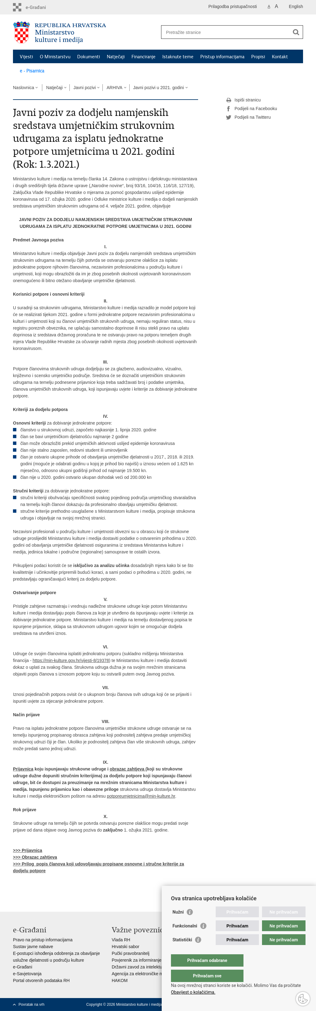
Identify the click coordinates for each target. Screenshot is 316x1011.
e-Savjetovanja (27, 973)
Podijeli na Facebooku (251, 109)
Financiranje (143, 57)
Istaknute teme (177, 57)
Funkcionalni (185, 938)
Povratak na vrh (31, 1004)
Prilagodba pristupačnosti (232, 6)
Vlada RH (121, 939)
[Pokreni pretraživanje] (296, 32)
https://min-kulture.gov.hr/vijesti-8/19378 (71, 660)
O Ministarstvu (55, 57)
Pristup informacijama (222, 57)
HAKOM (119, 980)
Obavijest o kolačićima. (193, 992)
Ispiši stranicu (243, 100)
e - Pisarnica (32, 71)
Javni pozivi (84, 87)
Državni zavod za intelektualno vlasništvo (151, 966)
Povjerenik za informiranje (136, 960)
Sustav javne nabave (33, 946)
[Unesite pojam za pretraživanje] (225, 32)
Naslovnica (23, 87)
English (296, 6)
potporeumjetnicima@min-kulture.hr (141, 796)
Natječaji (116, 57)
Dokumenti (88, 57)
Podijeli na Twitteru (248, 117)
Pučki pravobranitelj (130, 953)
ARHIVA (114, 87)
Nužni (178, 924)
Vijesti (26, 57)
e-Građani (22, 966)
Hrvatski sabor (125, 946)
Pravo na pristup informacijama (43, 939)
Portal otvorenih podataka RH (41, 980)
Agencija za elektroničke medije (142, 973)
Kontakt (280, 57)
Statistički (182, 952)
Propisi (258, 57)
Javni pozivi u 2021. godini (158, 87)
